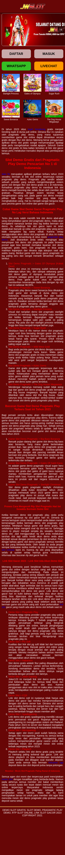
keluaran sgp (56, 762)
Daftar (16, 54)
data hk (6, 174)
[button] (7, 30)
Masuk (49, 54)
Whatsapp (16, 66)
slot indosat (8, 550)
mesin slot (7, 779)
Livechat (48, 66)
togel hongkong (36, 129)
